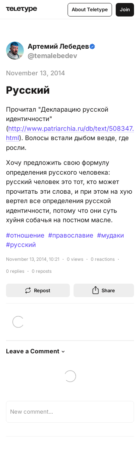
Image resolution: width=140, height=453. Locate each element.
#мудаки (110, 235)
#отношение (25, 235)
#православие (70, 235)
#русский (21, 244)
